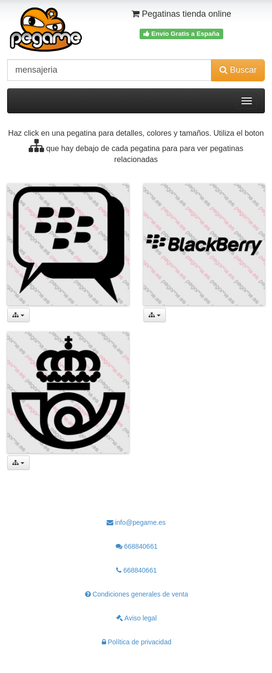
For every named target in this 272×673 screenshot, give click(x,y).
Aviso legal (136, 618)
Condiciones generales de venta (136, 594)
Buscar (238, 70)
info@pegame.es (136, 522)
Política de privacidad (137, 642)
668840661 (137, 546)
